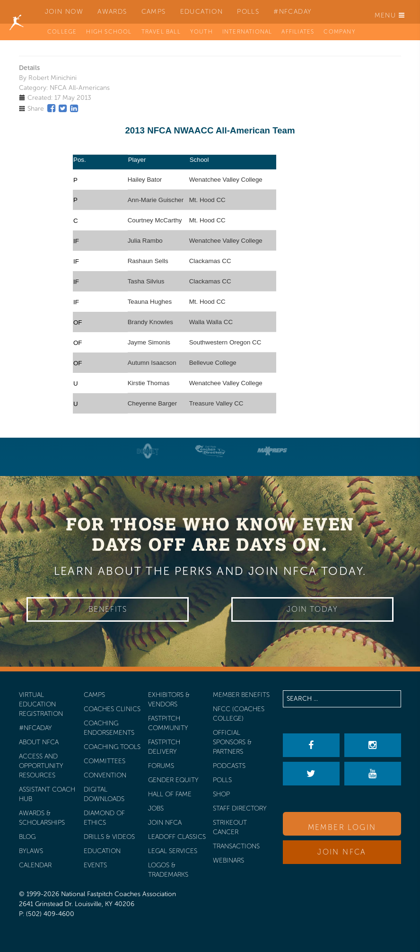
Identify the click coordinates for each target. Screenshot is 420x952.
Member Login (342, 827)
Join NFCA (342, 851)
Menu (390, 15)
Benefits (107, 609)
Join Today (312, 609)
